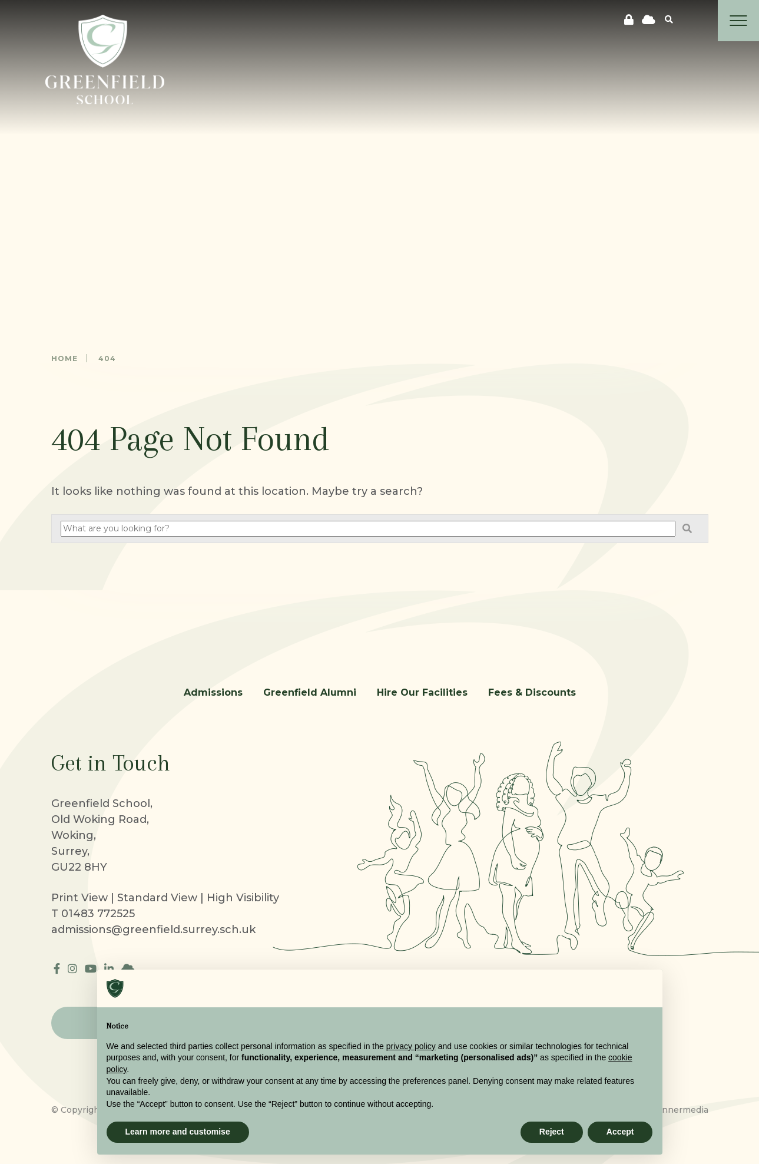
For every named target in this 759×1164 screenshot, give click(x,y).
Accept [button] (620, 1131)
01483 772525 (98, 913)
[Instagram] (72, 969)
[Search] (669, 19)
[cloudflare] (648, 20)
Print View (79, 897)
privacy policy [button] (411, 1046)
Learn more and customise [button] (177, 1131)
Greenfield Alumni (309, 692)
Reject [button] (551, 1131)
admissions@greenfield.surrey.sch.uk (153, 929)
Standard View (157, 897)
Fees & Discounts (532, 692)
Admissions (213, 692)
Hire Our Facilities (422, 692)
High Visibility (243, 897)
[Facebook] (57, 969)
